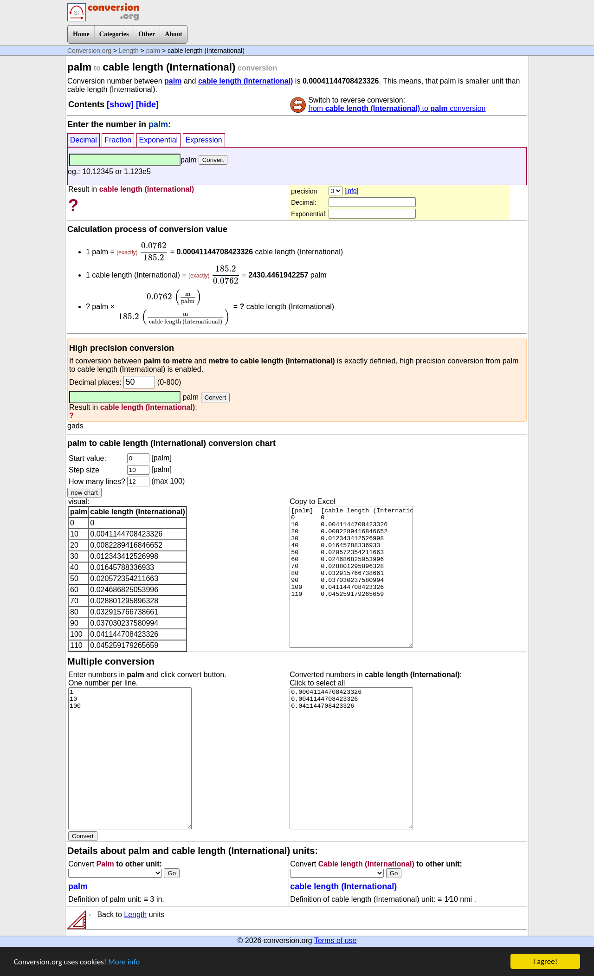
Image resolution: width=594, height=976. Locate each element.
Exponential (158, 140)
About (173, 34)
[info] (351, 190)
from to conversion (396, 108)
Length (129, 50)
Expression (204, 140)
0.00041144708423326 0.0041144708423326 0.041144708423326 (351, 758)
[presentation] (154, 251)
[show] (120, 104)
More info (124, 963)
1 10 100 (130, 758)
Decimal (83, 140)
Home (81, 34)
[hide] (147, 104)
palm (153, 50)
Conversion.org (89, 50)
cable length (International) (245, 81)
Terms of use (335, 940)
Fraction (117, 140)
